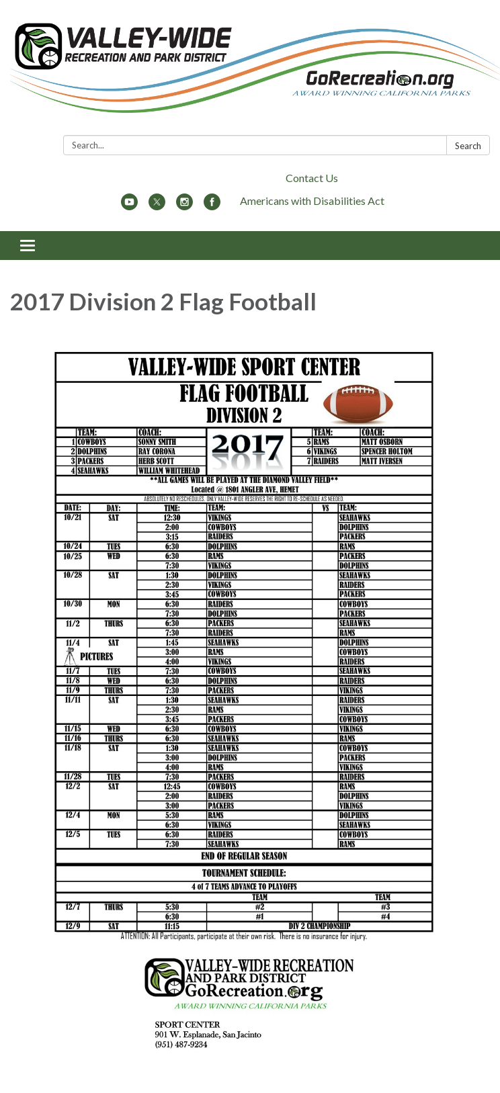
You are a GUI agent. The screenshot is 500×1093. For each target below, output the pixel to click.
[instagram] (184, 206)
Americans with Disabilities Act (312, 200)
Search (468, 145)
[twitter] (157, 206)
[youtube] (129, 206)
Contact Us (312, 177)
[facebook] (212, 206)
